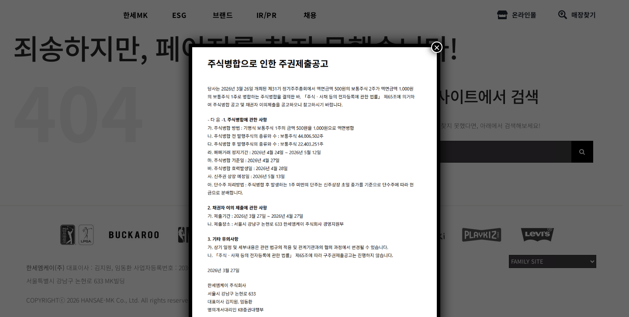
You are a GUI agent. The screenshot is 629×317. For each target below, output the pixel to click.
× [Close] (437, 47)
